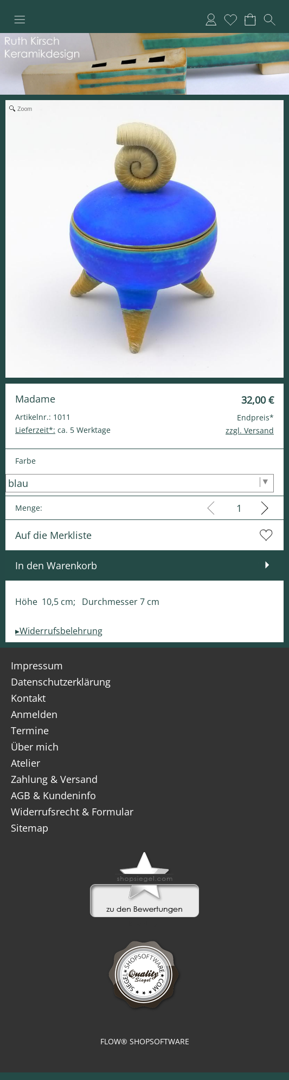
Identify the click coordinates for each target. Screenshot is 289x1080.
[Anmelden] (211, 19)
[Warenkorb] (250, 19)
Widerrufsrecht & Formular (72, 811)
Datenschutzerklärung (61, 681)
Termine (30, 730)
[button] (19, 19)
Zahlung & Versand (54, 779)
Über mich (35, 746)
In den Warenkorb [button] (56, 565)
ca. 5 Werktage (63, 430)
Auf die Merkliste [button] (53, 535)
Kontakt (28, 698)
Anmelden (34, 714)
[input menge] (239, 507)
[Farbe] (139, 483)
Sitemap (29, 827)
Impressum (37, 665)
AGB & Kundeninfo (53, 795)
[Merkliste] (230, 19)
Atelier (25, 762)
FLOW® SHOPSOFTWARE (144, 1041)
